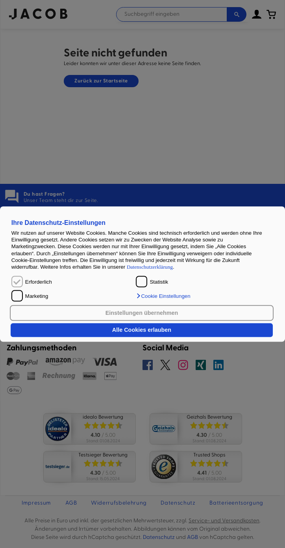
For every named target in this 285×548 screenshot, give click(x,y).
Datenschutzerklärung (150, 267)
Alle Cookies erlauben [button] (141, 330)
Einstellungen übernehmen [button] (141, 313)
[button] (163, 296)
